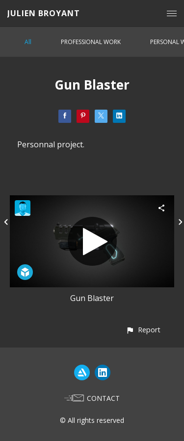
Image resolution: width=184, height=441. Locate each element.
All (28, 42)
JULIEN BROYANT (43, 13)
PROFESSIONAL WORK (91, 42)
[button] (143, 330)
